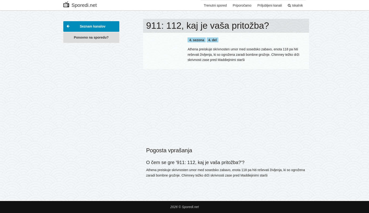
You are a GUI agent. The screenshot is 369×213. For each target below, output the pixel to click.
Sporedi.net (80, 4)
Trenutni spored (214, 5)
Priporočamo (241, 5)
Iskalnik (295, 5)
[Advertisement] (91, 116)
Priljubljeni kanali (269, 5)
